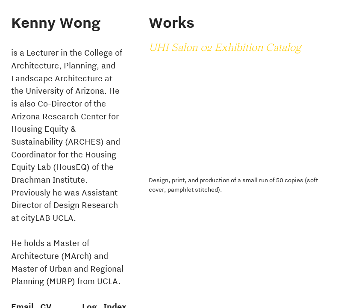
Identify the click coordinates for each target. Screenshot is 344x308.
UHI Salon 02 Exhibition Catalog (225, 48)
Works (171, 22)
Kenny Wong (55, 22)
